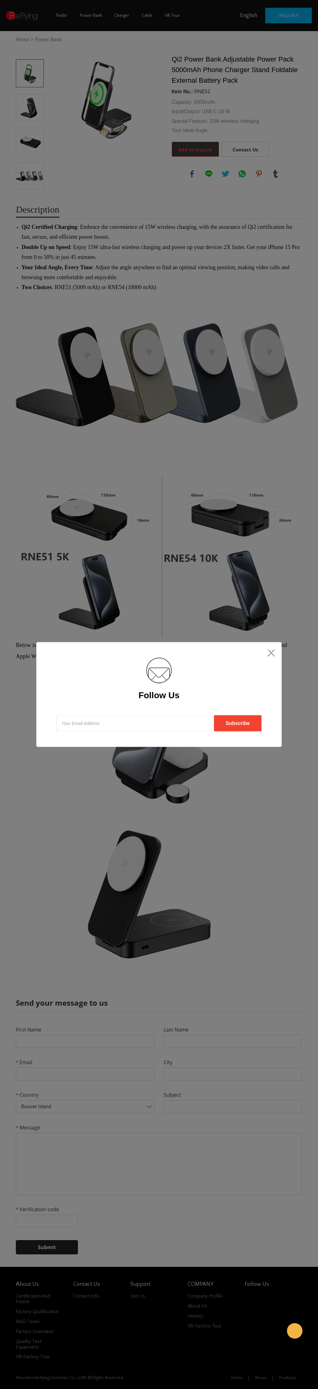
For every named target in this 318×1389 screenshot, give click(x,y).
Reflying (294, 1331)
